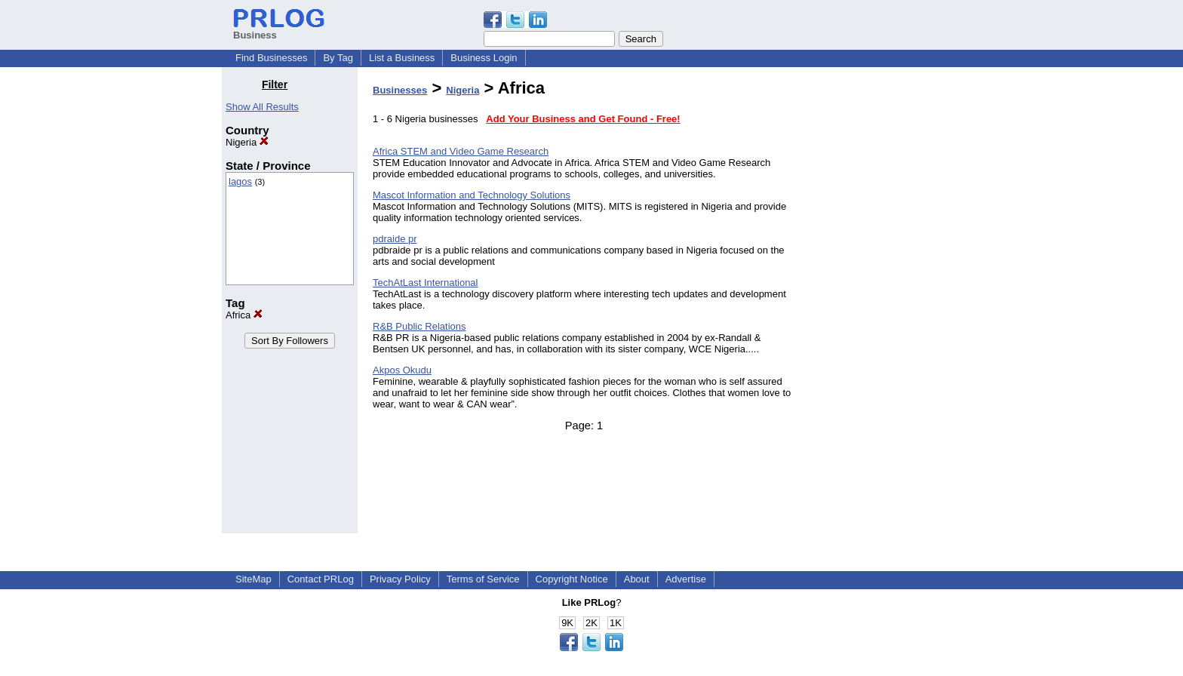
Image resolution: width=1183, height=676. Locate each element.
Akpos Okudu (402, 370)
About (637, 579)
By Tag (338, 57)
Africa (244, 315)
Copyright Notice (572, 579)
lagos (240, 181)
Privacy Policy (400, 579)
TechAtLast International (425, 282)
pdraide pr (395, 238)
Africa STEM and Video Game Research (460, 151)
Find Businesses (271, 57)
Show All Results (262, 106)
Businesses (400, 90)
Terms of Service (483, 579)
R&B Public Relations (419, 326)
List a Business (402, 57)
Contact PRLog (320, 579)
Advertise (685, 579)
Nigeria (247, 142)
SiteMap (253, 579)
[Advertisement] (884, 304)
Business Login (483, 57)
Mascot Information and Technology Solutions (471, 195)
